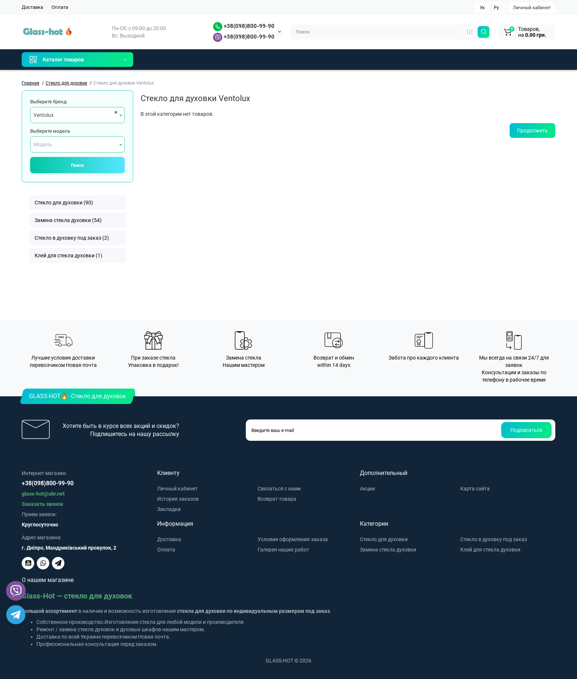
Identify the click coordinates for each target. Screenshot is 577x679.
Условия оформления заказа (293, 539)
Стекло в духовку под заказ (493, 539)
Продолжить (532, 130)
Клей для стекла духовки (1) (68, 255)
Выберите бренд (48, 101)
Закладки (169, 509)
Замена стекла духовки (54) (68, 220)
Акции (367, 489)
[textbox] (77, 144)
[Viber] (16, 591)
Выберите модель (50, 131)
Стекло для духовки (384, 539)
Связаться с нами (279, 489)
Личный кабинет (532, 7)
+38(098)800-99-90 (244, 26)
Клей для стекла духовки (490, 550)
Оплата (60, 7)
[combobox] (77, 115)
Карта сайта (475, 489)
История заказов (178, 499)
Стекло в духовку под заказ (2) (72, 238)
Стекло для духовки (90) (64, 203)
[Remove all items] (114, 112)
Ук (482, 7)
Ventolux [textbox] (43, 115)
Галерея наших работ (283, 550)
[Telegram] (16, 614)
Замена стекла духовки (388, 550)
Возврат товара (277, 499)
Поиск (77, 165)
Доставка (32, 7)
